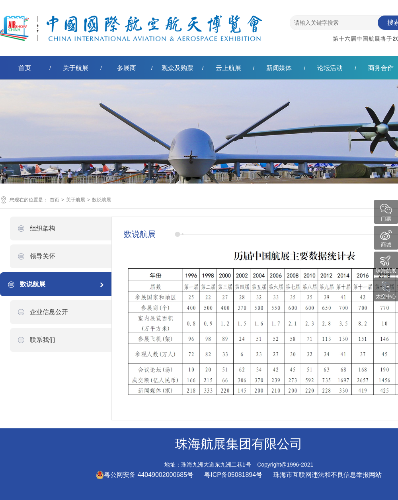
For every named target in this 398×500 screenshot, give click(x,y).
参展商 (126, 67)
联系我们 (42, 339)
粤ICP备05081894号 (234, 474)
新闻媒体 (279, 67)
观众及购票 (177, 67)
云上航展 (228, 67)
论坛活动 (330, 67)
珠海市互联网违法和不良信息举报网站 (327, 474)
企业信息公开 (49, 312)
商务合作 (381, 67)
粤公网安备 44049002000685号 (144, 474)
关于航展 (75, 67)
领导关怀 (42, 256)
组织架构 (42, 228)
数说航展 (101, 200)
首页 (24, 67)
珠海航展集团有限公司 (131, 21)
